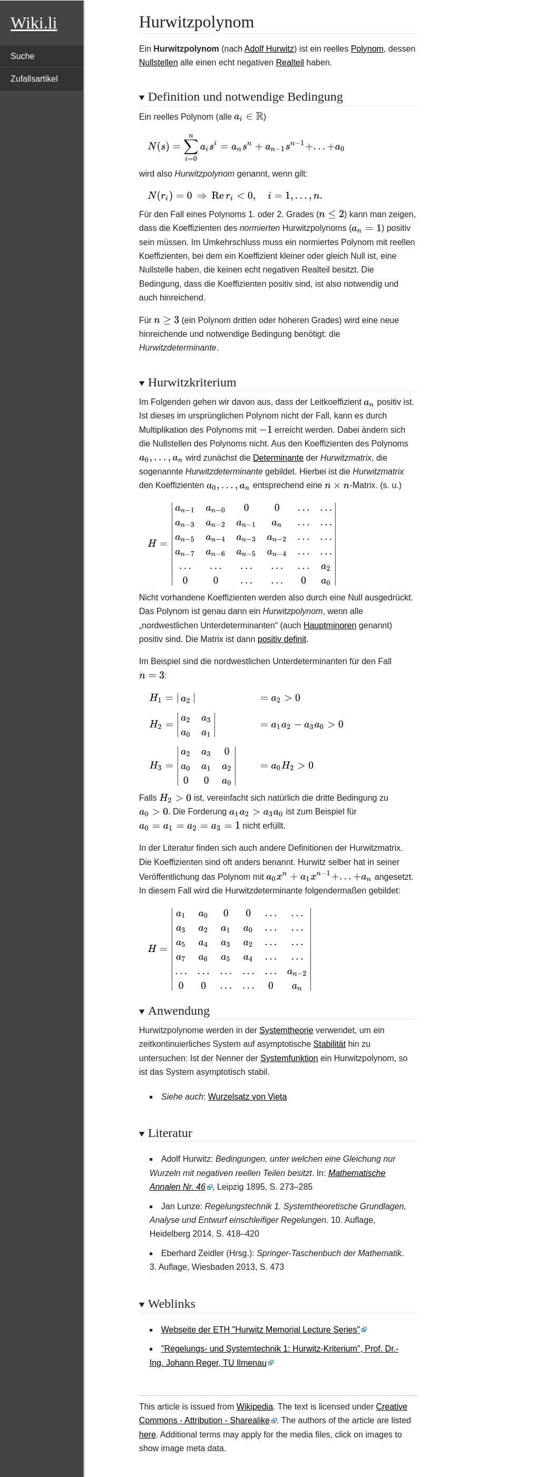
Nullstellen (158, 62)
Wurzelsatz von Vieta (247, 1096)
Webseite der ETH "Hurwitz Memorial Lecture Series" (260, 1329)
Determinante (278, 457)
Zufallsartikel (34, 78)
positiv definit (282, 639)
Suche (22, 56)
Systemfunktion (289, 1058)
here (147, 1434)
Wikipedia (255, 1406)
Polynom (367, 48)
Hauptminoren (330, 625)
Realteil (290, 62)
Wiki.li (34, 22)
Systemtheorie (286, 1030)
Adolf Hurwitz (269, 48)
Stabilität (330, 1043)
